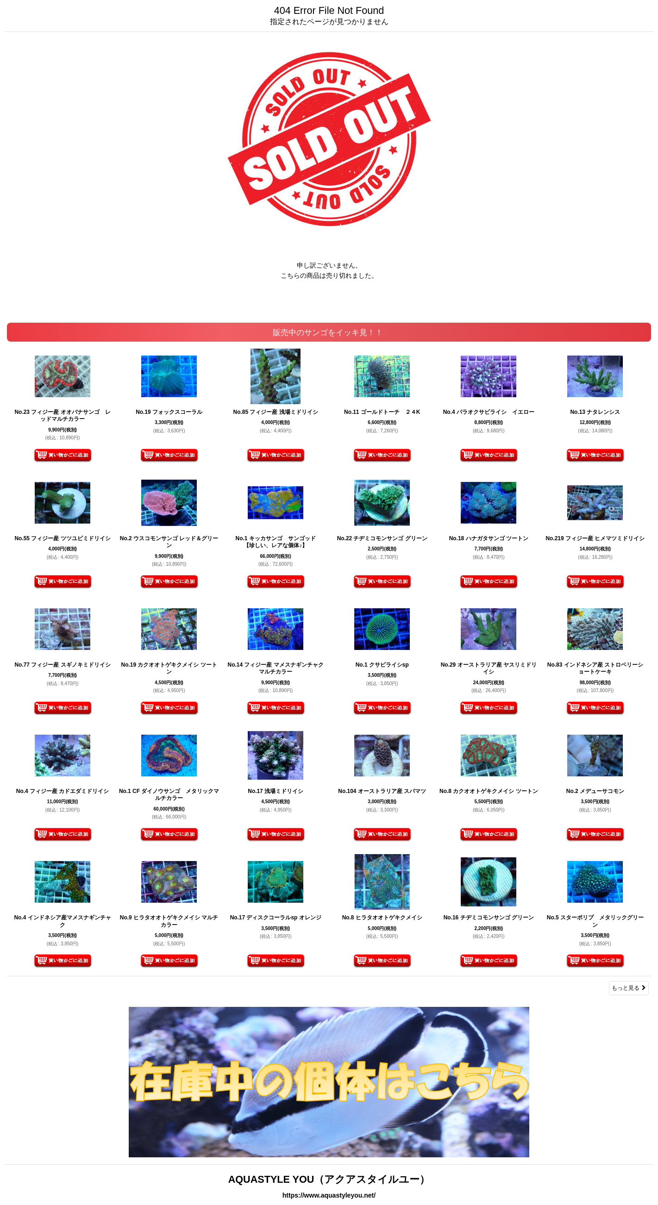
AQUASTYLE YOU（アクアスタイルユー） (329, 1179)
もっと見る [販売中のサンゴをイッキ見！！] (629, 988)
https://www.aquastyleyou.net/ (329, 1195)
